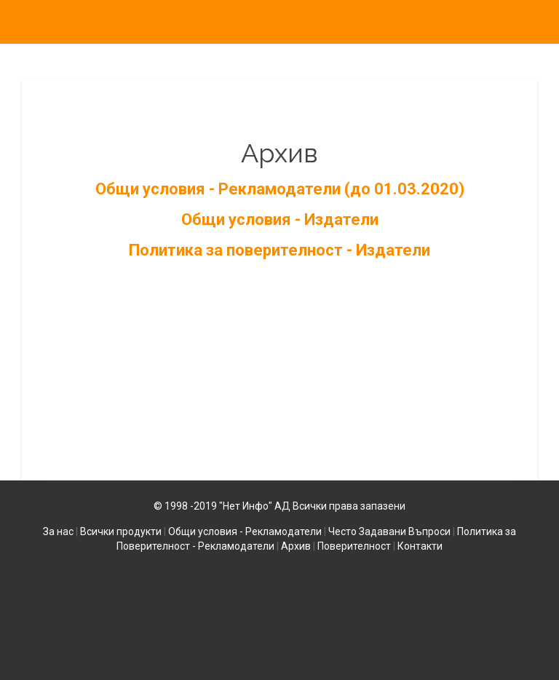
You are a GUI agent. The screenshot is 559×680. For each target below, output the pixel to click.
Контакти (420, 546)
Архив (296, 546)
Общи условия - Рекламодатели (245, 531)
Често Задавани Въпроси (389, 531)
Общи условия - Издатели (279, 219)
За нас (58, 531)
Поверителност (354, 546)
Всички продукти (121, 531)
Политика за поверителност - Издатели (279, 250)
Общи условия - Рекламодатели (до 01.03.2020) (279, 189)
